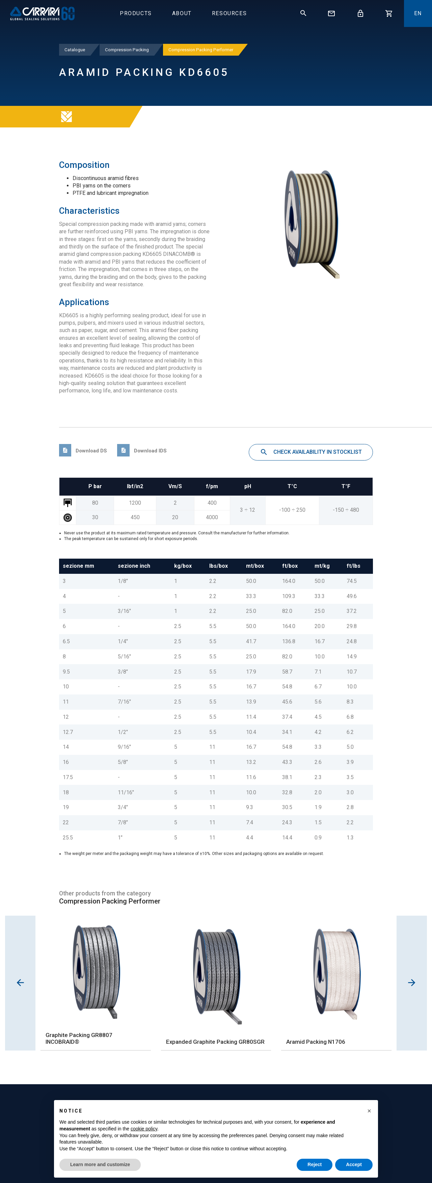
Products (136, 13)
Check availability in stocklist (311, 452)
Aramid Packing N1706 (315, 1041)
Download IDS (141, 451)
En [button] (418, 13)
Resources (229, 13)
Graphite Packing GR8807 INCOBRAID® (79, 1038)
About (182, 13)
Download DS (83, 451)
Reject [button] (314, 1164)
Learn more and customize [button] (100, 1164)
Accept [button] (354, 1164)
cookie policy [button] (144, 1128)
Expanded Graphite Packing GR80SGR (215, 1041)
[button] (369, 1110)
